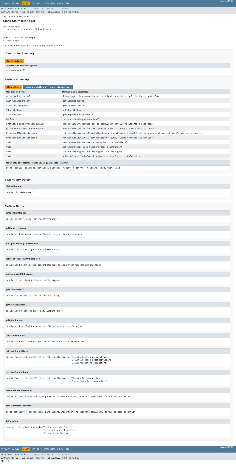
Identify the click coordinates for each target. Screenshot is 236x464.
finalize (30, 168)
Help (67, 3)
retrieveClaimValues (75, 133)
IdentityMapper (15, 110)
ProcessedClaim (34, 124)
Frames (36, 8)
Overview (6, 3)
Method (40, 12)
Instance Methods (35, 87)
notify (67, 168)
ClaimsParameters (179, 133)
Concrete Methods (61, 87)
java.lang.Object (11, 26)
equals (18, 168)
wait (102, 168)
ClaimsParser (20, 105)
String (79, 96)
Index (60, 3)
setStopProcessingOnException (80, 156)
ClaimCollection (97, 133)
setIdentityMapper (73, 151)
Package (16, 3)
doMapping (68, 96)
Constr (30, 12)
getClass (43, 168)
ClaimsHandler (21, 101)
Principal (24, 96)
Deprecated (49, 3)
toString (92, 168)
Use (33, 3)
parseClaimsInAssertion (76, 124)
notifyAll (79, 168)
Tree (39, 3)
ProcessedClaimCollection (21, 133)
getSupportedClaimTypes (76, 114)
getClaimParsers (72, 105)
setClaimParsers (72, 147)
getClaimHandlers (73, 101)
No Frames (47, 8)
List (8, 101)
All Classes (64, 8)
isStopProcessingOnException (80, 119)
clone (9, 168)
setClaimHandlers (73, 142)
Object (17, 40)
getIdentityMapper (73, 110)
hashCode (55, 168)
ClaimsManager (14, 70)
